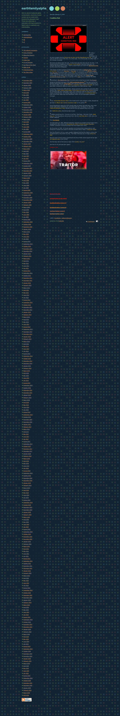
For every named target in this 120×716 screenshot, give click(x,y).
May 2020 (26, 522)
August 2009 (26, 219)
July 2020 (26, 527)
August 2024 (26, 646)
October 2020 (27, 534)
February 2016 (27, 397)
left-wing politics (92, 71)
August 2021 (26, 558)
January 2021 (27, 541)
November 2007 (27, 168)
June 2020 (26, 524)
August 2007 (26, 161)
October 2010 (27, 246)
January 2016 (27, 395)
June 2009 (26, 214)
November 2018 (27, 478)
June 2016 (26, 407)
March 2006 (26, 119)
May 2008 (26, 183)
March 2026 (26, 692)
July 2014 (26, 351)
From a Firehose (28, 52)
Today (79, 76)
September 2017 (28, 444)
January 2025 (27, 658)
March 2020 (26, 517)
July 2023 (26, 614)
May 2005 (26, 95)
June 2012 (26, 295)
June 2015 (26, 378)
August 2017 (26, 441)
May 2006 (26, 124)
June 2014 (26, 349)
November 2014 (27, 361)
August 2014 (26, 353)
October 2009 (27, 224)
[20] (85, 102)
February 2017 (27, 427)
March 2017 (26, 429)
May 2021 (26, 551)
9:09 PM (61, 221)
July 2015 (26, 380)
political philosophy (67, 218)
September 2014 (28, 356)
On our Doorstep (28, 62)
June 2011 (26, 266)
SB (24, 39)
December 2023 (27, 627)
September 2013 (28, 329)
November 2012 (27, 307)
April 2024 (26, 636)
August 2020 (26, 529)
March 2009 (26, 207)
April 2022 (26, 578)
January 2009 (27, 202)
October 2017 (27, 446)
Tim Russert (93, 80)
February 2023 (27, 602)
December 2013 (27, 334)
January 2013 (27, 312)
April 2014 (26, 344)
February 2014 (27, 339)
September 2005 (28, 104)
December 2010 (27, 251)
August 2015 (26, 383)
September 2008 (28, 192)
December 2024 (27, 656)
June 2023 (26, 612)
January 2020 (27, 512)
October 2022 (27, 592)
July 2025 (26, 673)
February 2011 (27, 256)
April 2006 (26, 122)
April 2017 (26, 431)
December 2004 (27, 83)
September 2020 (28, 531)
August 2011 (26, 270)
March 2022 (26, 575)
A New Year (26, 60)
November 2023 (27, 624)
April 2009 (26, 209)
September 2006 (28, 134)
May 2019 (26, 492)
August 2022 (26, 588)
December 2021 (27, 568)
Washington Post (93, 65)
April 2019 (26, 490)
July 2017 (26, 439)
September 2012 (28, 302)
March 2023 (26, 605)
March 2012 (26, 288)
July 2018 (26, 468)
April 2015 (26, 373)
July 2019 (26, 497)
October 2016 (27, 417)
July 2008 (26, 188)
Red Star (73, 71)
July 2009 (26, 217)
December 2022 (27, 597)
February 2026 (27, 690)
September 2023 (28, 619)
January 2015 (27, 366)
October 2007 (27, 166)
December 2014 (27, 363)
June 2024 (26, 641)
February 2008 (27, 175)
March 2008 (26, 178)
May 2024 (26, 639)
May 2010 (26, 234)
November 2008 (27, 197)
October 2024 (27, 651)
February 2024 (27, 631)
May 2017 (26, 434)
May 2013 (26, 322)
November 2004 (27, 80)
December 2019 (27, 510)
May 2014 (26, 346)
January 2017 (27, 424)
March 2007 (26, 148)
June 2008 (26, 185)
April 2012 (26, 290)
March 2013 (26, 317)
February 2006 (27, 117)
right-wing (55, 72)
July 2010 (26, 239)
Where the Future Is (28, 55)
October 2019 (27, 505)
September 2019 (28, 502)
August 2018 (26, 470)
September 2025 (28, 678)
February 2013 (27, 314)
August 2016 (26, 412)
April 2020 (26, 519)
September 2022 (28, 590)
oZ (24, 42)
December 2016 (27, 422)
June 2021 (26, 553)
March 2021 (26, 546)
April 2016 (26, 402)
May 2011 (26, 263)
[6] (84, 81)
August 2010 (26, 241)
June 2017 (26, 436)
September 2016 (28, 414)
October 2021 (27, 563)
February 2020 (27, 514)
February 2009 (27, 205)
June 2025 (26, 671)
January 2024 (27, 629)
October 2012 (27, 305)
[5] (87, 72)
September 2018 (28, 473)
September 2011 (28, 273)
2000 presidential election (77, 82)
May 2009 (26, 212)
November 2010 (27, 248)
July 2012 (26, 297)
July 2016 (26, 410)
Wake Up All (26, 67)
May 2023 (26, 610)
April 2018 (26, 461)
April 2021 (26, 549)
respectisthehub (27, 37)
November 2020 (27, 536)
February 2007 (27, 146)
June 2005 (26, 97)
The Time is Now (28, 72)
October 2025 (27, 680)
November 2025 (27, 683)
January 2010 (27, 229)
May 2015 (26, 375)
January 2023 (27, 600)
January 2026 (27, 688)
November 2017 (27, 449)
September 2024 (28, 649)
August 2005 (26, 102)
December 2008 (27, 200)
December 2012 (27, 309)
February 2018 (27, 456)
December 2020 (27, 539)
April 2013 (26, 319)
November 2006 (27, 139)
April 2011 (26, 261)
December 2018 (27, 480)
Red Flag (66, 71)
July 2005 (26, 100)
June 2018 (26, 466)
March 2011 (26, 258)
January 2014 (27, 336)
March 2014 (26, 341)
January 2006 (27, 114)
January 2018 (27, 453)
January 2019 (27, 483)
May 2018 (26, 463)
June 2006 (26, 127)
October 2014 (27, 358)
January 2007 (27, 143)
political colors (87, 69)
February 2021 (27, 544)
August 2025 (26, 675)
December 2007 (27, 170)
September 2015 (28, 385)
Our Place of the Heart (29, 65)
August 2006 (26, 131)
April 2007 (26, 151)
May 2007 (26, 153)
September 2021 (28, 561)
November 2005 (27, 109)
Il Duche (25, 57)
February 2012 (27, 285)
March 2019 (26, 488)
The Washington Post (64, 80)
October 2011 (27, 275)
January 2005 (27, 85)
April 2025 (26, 666)
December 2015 (27, 392)
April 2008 (26, 180)
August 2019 (26, 500)
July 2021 (26, 556)
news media (67, 83)
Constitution (57, 218)
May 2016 (26, 405)
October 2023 (27, 622)
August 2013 (26, 327)
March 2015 (26, 370)
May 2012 (26, 292)
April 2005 (26, 92)
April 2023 (26, 607)
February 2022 (27, 573)
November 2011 (27, 278)
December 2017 (27, 451)
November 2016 (27, 419)
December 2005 (27, 112)
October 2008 (27, 195)
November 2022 (27, 595)
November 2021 (27, 566)
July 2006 (26, 129)
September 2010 (28, 244)
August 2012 (26, 300)
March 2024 (26, 634)
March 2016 (26, 400)
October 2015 (27, 388)
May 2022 (26, 580)
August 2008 (26, 190)
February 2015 (27, 368)
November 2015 (27, 390)
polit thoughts (27, 35)
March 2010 (26, 231)
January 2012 (27, 283)
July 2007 (26, 158)
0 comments (91, 221)
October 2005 (27, 107)
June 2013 (26, 324)
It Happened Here (28, 69)
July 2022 (26, 585)
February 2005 (27, 87)
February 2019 (27, 485)
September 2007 (28, 163)
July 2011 (26, 268)
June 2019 (26, 495)
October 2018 (27, 475)
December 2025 (27, 685)
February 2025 (27, 661)
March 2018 (26, 458)
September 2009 (28, 222)
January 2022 (27, 571)
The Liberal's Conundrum (30, 50)
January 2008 (27, 173)
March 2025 (26, 663)
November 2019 (27, 507)
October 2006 (27, 136)
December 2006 (27, 141)
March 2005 (26, 90)
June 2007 (26, 156)
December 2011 (27, 280)
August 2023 (26, 617)
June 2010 (26, 236)
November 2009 (27, 227)
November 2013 (27, 331)
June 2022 (26, 583)
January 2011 (27, 253)
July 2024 (26, 644)
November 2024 (27, 653)
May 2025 (26, 668)
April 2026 (26, 695)
